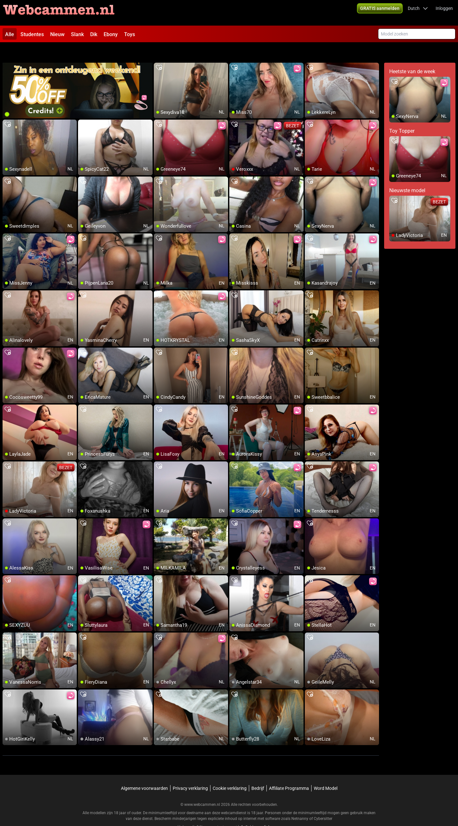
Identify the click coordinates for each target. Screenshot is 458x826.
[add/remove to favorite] (158, 51)
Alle (9, 34)
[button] (417, 13)
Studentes (32, 34)
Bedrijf (257, 771)
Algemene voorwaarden (144, 771)
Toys (129, 34)
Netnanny (300, 802)
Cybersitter (323, 802)
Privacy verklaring (190, 771)
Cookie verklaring (230, 771)
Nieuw (57, 34)
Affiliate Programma (289, 771)
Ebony (111, 34)
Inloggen (444, 12)
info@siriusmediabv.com (259, 810)
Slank (77, 34)
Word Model (325, 771)
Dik (93, 34)
